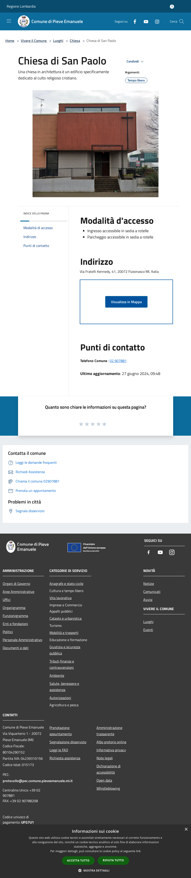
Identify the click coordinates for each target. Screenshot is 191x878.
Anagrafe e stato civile (66, 583)
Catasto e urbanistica (65, 618)
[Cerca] (181, 21)
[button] (96, 870)
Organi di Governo (16, 583)
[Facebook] (133, 21)
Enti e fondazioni (15, 623)
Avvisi (147, 599)
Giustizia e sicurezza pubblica (64, 650)
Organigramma (14, 607)
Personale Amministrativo (22, 639)
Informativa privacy (111, 750)
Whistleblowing (108, 788)
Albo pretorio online (111, 742)
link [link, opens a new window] (138, 851)
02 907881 (118, 360)
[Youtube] (144, 21)
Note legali (105, 758)
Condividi (136, 61)
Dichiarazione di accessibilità (109, 769)
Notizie (148, 583)
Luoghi (58, 40)
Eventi (148, 629)
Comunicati (151, 591)
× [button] (186, 829)
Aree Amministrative (18, 591)
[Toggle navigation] (9, 21)
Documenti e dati (16, 647)
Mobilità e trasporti (63, 632)
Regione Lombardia (21, 6)
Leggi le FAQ (58, 750)
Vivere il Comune (34, 40)
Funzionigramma (15, 615)
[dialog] (95, 851)
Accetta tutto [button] (78, 860)
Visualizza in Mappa (126, 301)
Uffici (6, 599)
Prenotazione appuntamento (60, 731)
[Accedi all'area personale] (172, 6)
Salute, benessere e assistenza (64, 686)
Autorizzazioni (60, 697)
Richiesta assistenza (64, 758)
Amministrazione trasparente (109, 731)
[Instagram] (155, 21)
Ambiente (56, 675)
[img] (58, 212)
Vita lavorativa (60, 598)
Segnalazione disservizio (67, 742)
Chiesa (75, 40)
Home (9, 40)
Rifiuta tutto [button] (113, 860)
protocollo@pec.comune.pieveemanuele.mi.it (38, 780)
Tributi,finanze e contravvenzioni (61, 664)
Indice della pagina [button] (36, 213)
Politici (8, 631)
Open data (104, 780)
